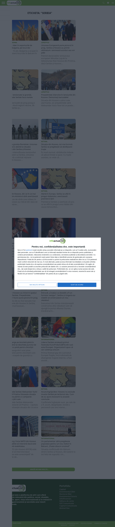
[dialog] (57, 263)
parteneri (29, 250)
